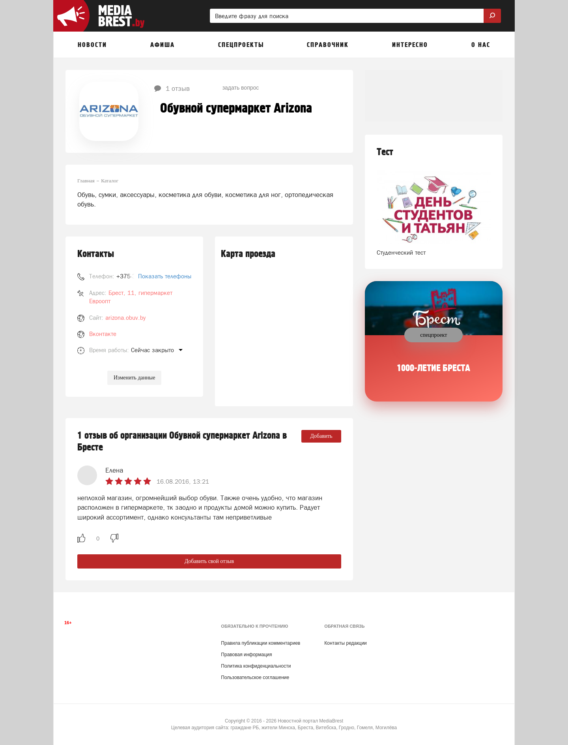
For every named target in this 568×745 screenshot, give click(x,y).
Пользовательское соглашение (255, 677)
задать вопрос (240, 87)
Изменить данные (134, 378)
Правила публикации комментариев (260, 643)
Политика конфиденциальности (256, 666)
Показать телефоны (164, 276)
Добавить (321, 436)
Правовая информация (246, 654)
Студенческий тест (401, 252)
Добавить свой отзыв (209, 561)
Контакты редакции (345, 643)
